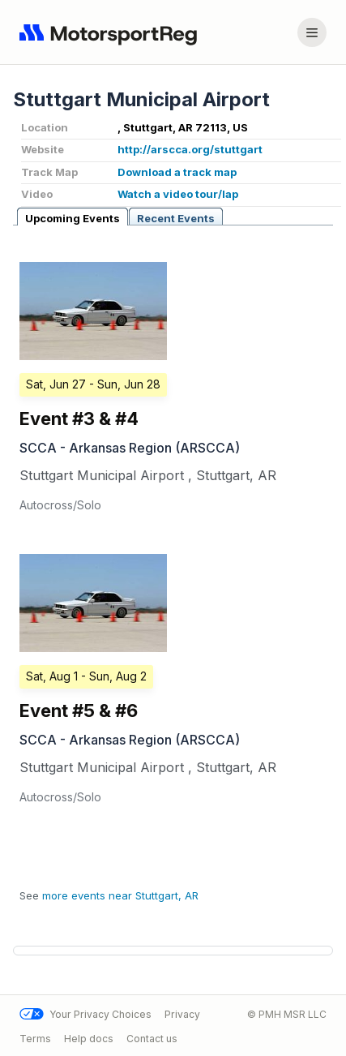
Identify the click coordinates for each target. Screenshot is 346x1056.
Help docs (88, 1038)
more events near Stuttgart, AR (120, 895)
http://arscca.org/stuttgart (190, 149)
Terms (35, 1038)
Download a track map (177, 171)
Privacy (182, 1014)
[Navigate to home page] (111, 32)
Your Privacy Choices (85, 1014)
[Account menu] (312, 32)
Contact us (151, 1038)
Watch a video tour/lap (177, 193)
